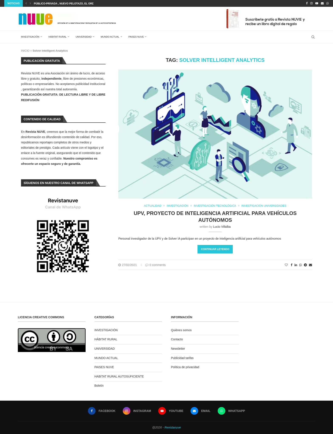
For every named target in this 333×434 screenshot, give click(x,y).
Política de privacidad (185, 367)
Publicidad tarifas (182, 358)
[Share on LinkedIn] (296, 265)
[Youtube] (316, 3)
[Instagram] (311, 3)
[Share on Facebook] (291, 265)
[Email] (322, 3)
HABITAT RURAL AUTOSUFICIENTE (119, 376)
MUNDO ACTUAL (110, 36)
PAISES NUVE (136, 36)
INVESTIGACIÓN (30, 36)
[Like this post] (286, 265)
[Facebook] (307, 3)
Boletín (99, 385)
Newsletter (178, 348)
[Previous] (26, 3)
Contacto (177, 339)
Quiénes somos (181, 330)
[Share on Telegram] (305, 265)
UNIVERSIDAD (84, 36)
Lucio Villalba (222, 226)
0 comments (155, 265)
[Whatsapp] (327, 3)
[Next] (30, 3)
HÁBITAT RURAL (57, 36)
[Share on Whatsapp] (300, 265)
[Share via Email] (310, 265)
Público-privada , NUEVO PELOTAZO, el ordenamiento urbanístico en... (84, 3)
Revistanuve (172, 427)
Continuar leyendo (215, 249)
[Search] (313, 37)
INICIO (25, 50)
